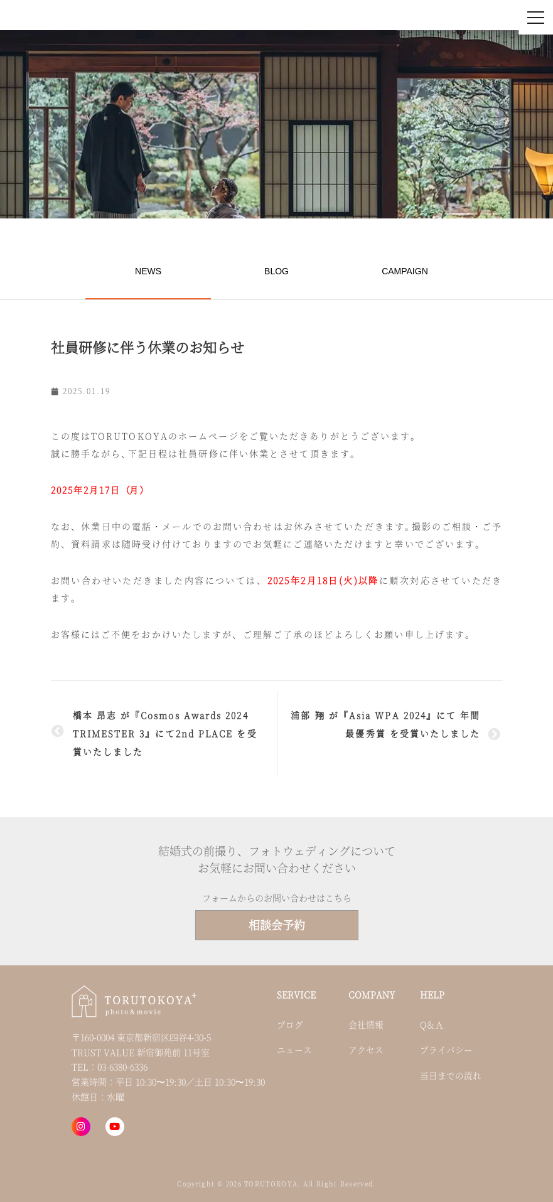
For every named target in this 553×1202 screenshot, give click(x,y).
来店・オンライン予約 (471, 17)
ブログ (290, 1024)
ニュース (294, 1049)
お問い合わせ (393, 17)
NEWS (148, 271)
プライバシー (446, 1049)
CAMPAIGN (405, 271)
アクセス (366, 1049)
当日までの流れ (450, 1075)
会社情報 (366, 1024)
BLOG (276, 271)
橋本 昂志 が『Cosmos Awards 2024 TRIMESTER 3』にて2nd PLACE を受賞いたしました (165, 733)
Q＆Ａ (432, 1024)
